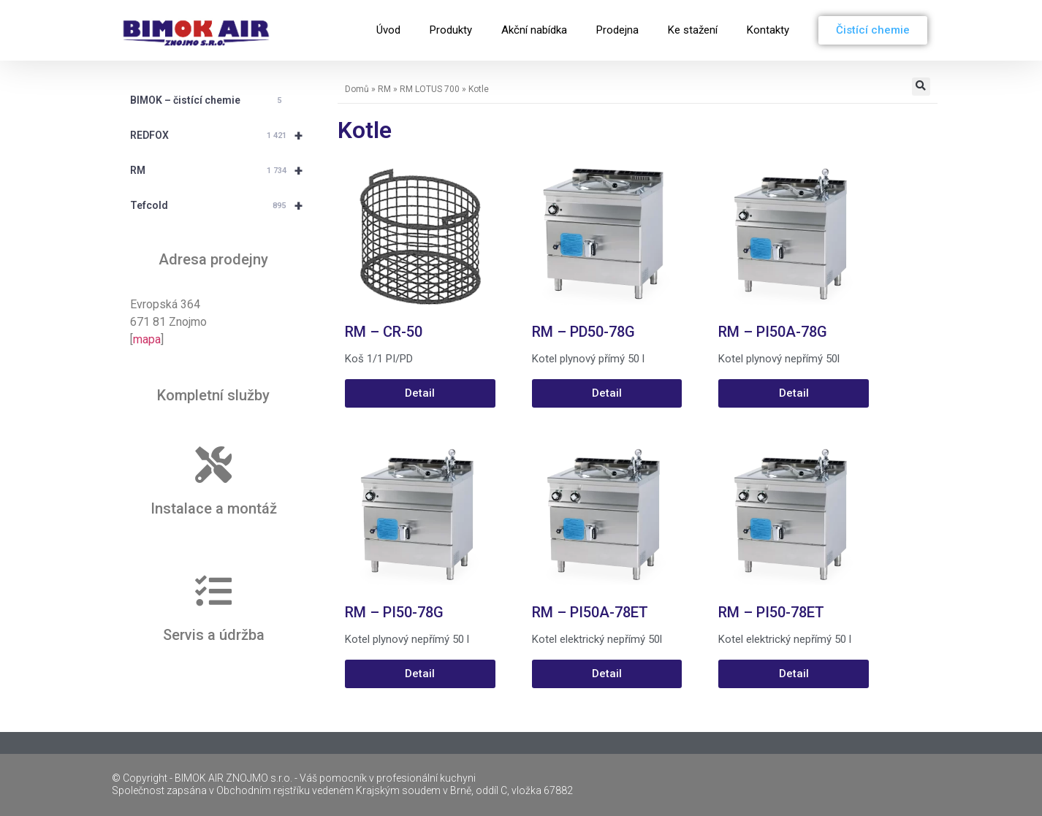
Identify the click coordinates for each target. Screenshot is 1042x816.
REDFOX (223, 135)
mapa (147, 339)
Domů (357, 89)
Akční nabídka (534, 30)
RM (223, 170)
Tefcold (223, 205)
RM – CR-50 (383, 331)
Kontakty (768, 30)
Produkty (451, 30)
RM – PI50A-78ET (590, 612)
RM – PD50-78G (583, 331)
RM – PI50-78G (394, 612)
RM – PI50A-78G (772, 331)
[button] (921, 86)
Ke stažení (693, 30)
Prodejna (617, 30)
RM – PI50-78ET (771, 612)
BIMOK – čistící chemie (208, 101)
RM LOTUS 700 (430, 89)
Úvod (388, 30)
